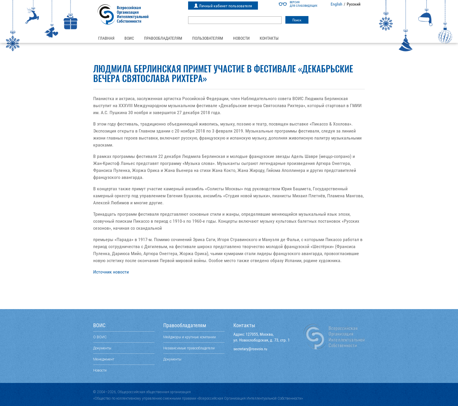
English (336, 4)
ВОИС (129, 38)
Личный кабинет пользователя (223, 6)
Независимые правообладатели (189, 348)
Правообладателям (163, 38)
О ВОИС (100, 337)
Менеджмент (103, 359)
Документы (102, 348)
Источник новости (111, 272)
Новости (241, 38)
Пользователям (207, 38)
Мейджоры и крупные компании (189, 337)
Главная (106, 38)
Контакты (269, 38)
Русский (353, 4)
